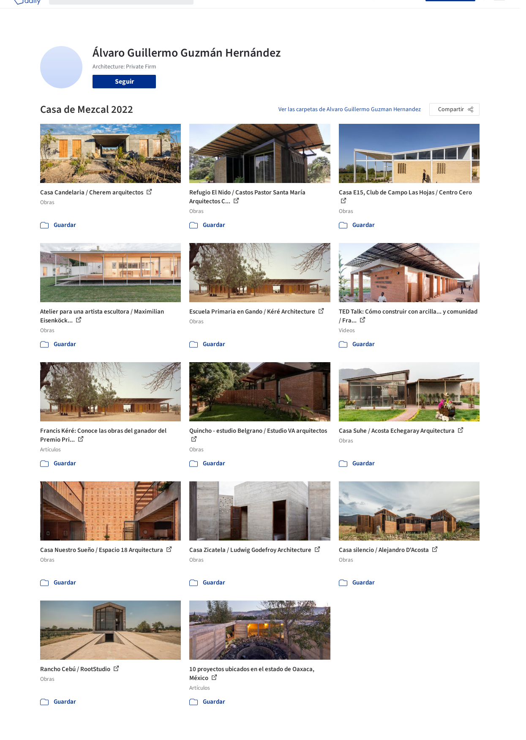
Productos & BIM (285, 11)
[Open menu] (499, 12)
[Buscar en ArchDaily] (128, 12)
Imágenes (240, 11)
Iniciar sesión (401, 11)
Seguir (124, 81)
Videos (355, 11)
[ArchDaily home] (27, 11)
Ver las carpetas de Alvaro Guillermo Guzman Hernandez (349, 109)
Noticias (327, 11)
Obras (210, 11)
